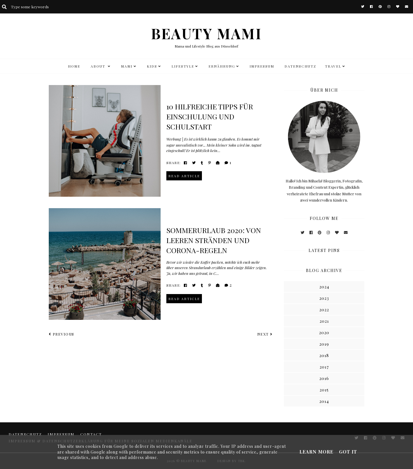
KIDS (152, 66)
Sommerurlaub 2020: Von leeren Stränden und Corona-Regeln (213, 240)
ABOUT (99, 66)
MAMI (127, 66)
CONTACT (91, 434)
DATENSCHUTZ (300, 66)
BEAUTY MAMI (206, 33)
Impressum (262, 66)
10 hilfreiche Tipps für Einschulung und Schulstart (209, 116)
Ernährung (222, 66)
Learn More (316, 452)
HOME (74, 66)
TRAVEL (333, 66)
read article (184, 176)
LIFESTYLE (183, 66)
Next (265, 334)
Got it (348, 452)
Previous (61, 334)
